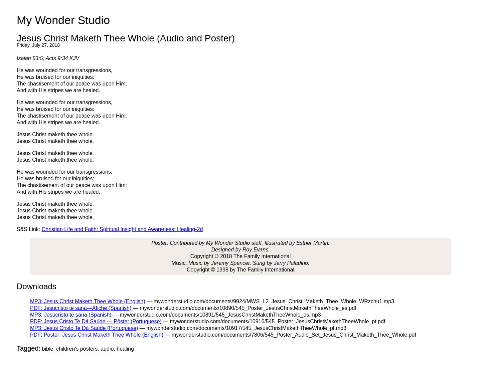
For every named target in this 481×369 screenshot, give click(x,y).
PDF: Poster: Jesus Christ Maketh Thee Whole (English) (96, 335)
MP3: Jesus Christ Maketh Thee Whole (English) (87, 301)
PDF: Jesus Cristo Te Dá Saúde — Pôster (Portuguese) (96, 321)
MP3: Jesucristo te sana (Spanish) (71, 315)
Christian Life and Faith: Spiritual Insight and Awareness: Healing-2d (122, 229)
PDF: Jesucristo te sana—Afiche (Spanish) (80, 308)
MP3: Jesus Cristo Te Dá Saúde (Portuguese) (84, 328)
